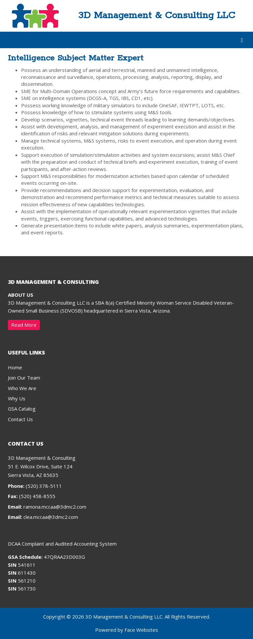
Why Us (16, 398)
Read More (24, 324)
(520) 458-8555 (31, 496)
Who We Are (22, 388)
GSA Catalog (22, 408)
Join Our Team (24, 377)
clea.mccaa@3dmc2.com (50, 517)
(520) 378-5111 (35, 486)
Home (15, 367)
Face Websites (141, 629)
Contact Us (20, 419)
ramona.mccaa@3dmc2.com (54, 506)
